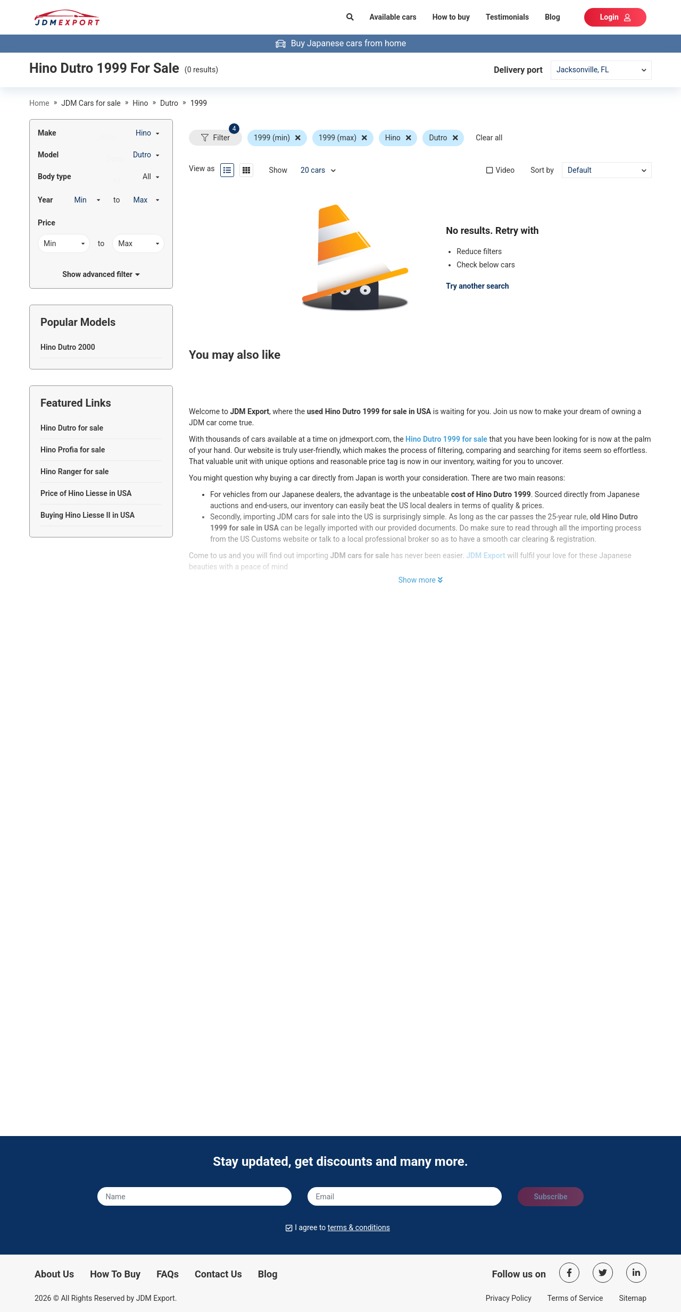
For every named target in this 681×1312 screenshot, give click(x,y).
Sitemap (632, 1298)
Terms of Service (575, 1298)
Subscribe (550, 1196)
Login (615, 17)
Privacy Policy (508, 1298)
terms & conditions (359, 1227)
